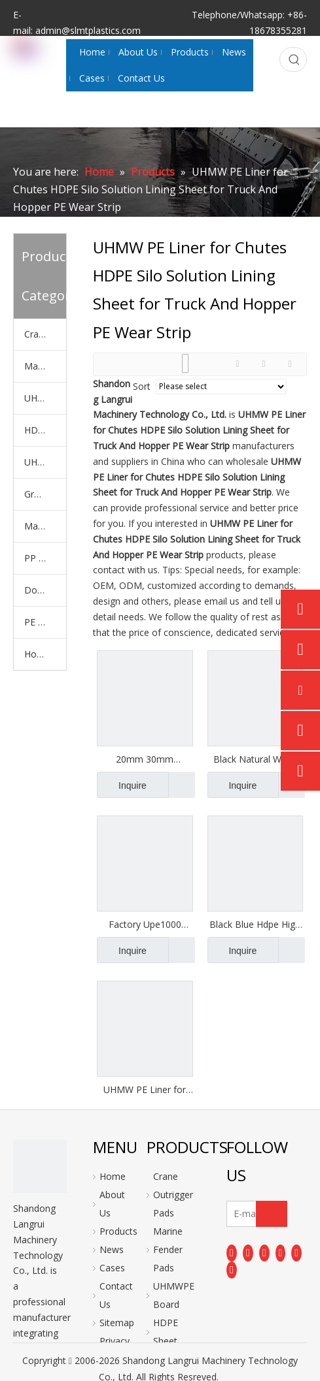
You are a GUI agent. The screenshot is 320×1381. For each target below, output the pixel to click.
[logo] (40, 1166)
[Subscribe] (271, 1214)
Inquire (122, 785)
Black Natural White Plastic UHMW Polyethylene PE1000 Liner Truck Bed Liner (255, 759)
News (111, 1249)
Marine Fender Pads (45, 366)
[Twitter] (264, 1252)
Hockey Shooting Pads (45, 654)
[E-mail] (254, 1213)
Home (112, 1176)
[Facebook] (231, 1252)
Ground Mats (45, 494)
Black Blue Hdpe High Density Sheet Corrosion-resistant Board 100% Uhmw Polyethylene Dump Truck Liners (254, 924)
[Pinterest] (231, 1270)
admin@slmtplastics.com (88, 30)
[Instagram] (296, 1252)
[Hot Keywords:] (294, 59)
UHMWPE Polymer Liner (45, 462)
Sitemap (116, 1322)
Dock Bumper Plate (45, 590)
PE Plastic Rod (45, 622)
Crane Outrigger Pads (45, 334)
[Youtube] (281, 1252)
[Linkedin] (248, 1252)
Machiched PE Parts (45, 526)
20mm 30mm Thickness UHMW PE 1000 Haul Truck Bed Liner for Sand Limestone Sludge (145, 759)
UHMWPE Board (45, 398)
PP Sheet (43, 558)
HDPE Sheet (45, 430)
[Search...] (281, 59)
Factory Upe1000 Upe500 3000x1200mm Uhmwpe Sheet (145, 924)
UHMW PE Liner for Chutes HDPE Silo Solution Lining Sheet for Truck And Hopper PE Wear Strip (144, 1089)
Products (118, 1231)
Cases (112, 1268)
